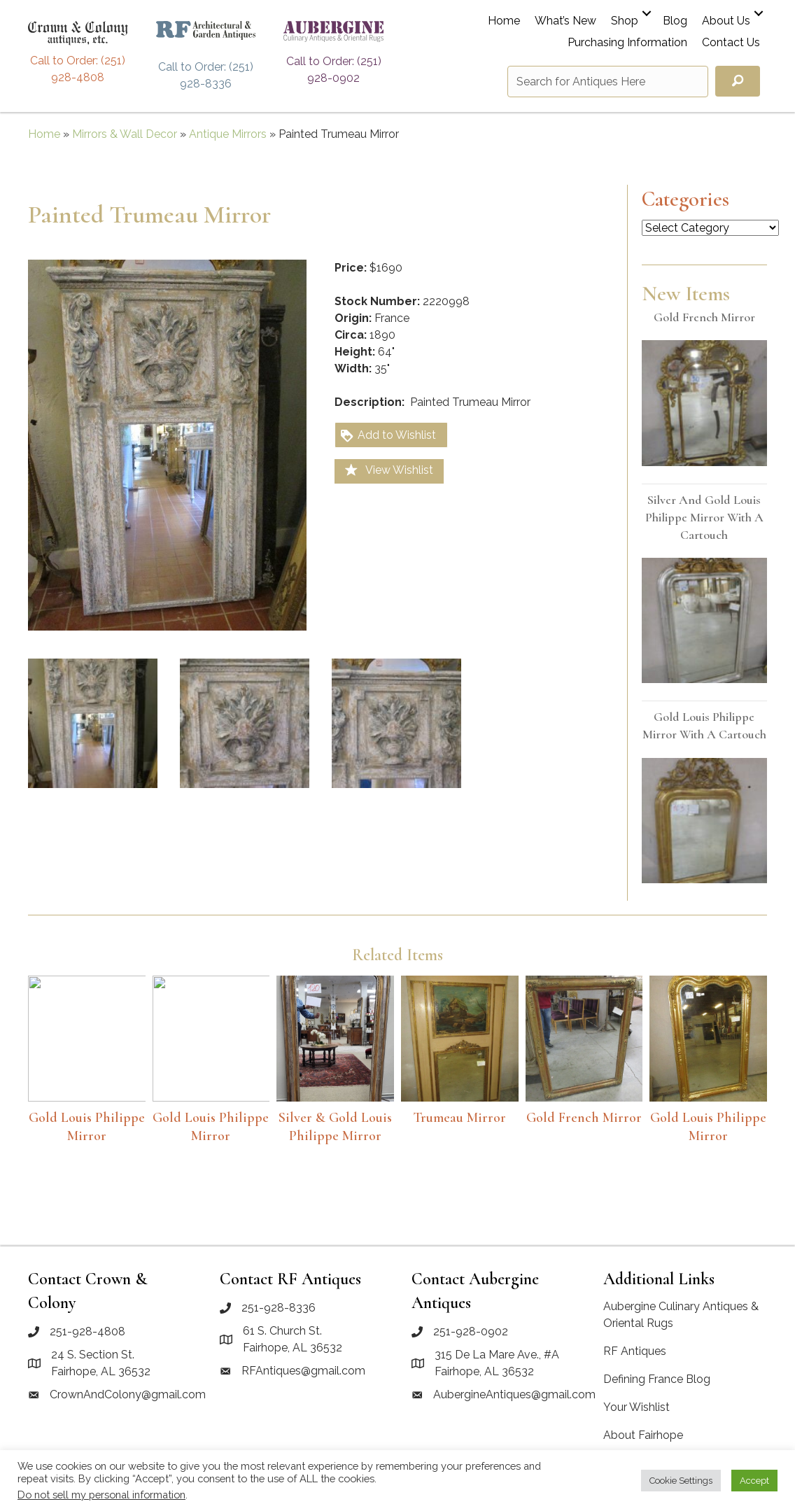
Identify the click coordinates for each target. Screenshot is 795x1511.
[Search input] (607, 81)
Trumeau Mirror (459, 1117)
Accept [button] (754, 1480)
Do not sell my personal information (101, 1495)
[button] (646, 13)
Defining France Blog (656, 1379)
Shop (624, 21)
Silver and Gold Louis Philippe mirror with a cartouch (704, 517)
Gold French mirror (704, 317)
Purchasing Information (627, 43)
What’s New (565, 21)
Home (504, 21)
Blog (675, 21)
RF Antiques (634, 1351)
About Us (726, 21)
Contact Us (731, 43)
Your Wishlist (636, 1407)
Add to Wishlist (387, 435)
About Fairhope (643, 1435)
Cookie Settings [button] (680, 1480)
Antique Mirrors (228, 134)
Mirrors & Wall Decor (124, 134)
